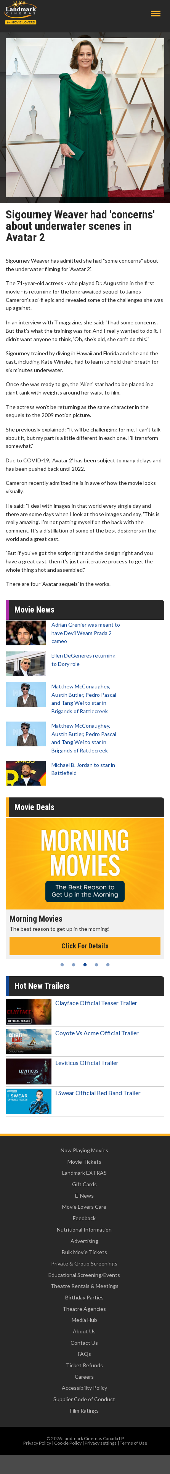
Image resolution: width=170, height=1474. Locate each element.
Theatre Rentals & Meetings (84, 1286)
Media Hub (84, 1320)
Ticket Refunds (84, 1365)
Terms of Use (133, 1443)
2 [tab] (73, 965)
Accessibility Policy (84, 1387)
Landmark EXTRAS (84, 1172)
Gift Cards (84, 1184)
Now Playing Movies (84, 1150)
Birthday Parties (84, 1297)
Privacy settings (101, 1443)
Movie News (34, 609)
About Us (84, 1331)
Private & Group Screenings (84, 1263)
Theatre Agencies (84, 1309)
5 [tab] (108, 965)
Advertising (84, 1241)
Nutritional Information (84, 1229)
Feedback (84, 1218)
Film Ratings (84, 1410)
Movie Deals (34, 807)
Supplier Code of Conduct (84, 1399)
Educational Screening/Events (84, 1275)
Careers (84, 1376)
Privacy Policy (37, 1443)
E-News (84, 1195)
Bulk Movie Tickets (84, 1252)
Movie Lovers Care (84, 1206)
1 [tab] (62, 965)
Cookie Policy (68, 1443)
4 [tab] (96, 965)
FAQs (84, 1353)
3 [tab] (85, 965)
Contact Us (84, 1342)
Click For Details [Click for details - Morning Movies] (85, 946)
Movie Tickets (84, 1161)
